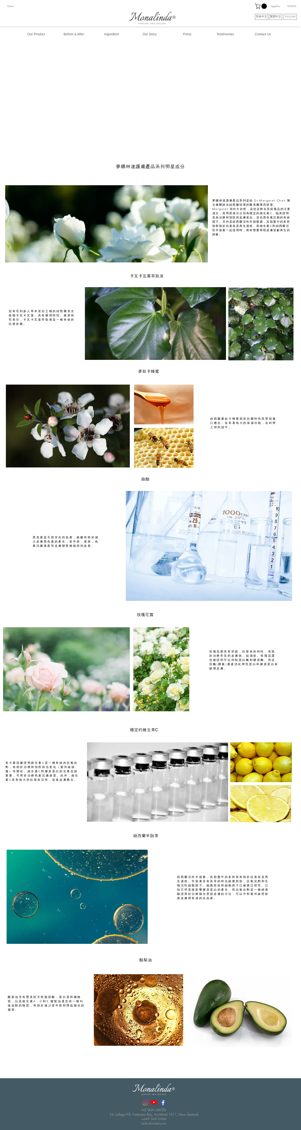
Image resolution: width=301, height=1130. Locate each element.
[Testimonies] (225, 34)
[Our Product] (36, 34)
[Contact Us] (263, 34)
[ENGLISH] (290, 17)
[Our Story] (149, 34)
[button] (261, 6)
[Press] (187, 34)
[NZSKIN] (292, 6)
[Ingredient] (111, 34)
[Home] (10, 6)
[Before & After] (74, 34)
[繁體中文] (275, 17)
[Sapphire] (275, 6)
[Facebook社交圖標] (162, 1102)
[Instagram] (145, 1102)
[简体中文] (261, 17)
